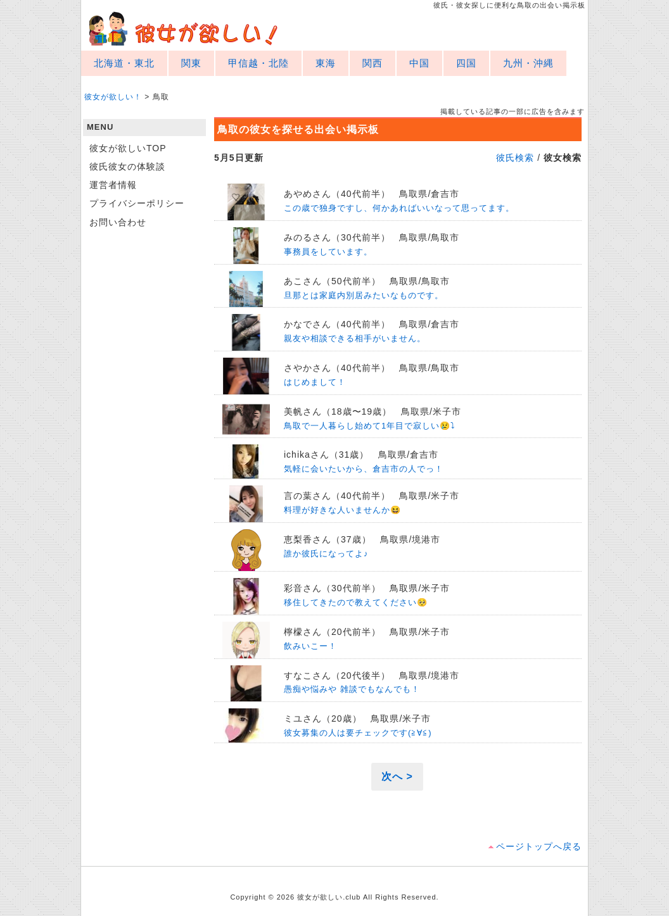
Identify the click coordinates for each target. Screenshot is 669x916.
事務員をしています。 (328, 251)
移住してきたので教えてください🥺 (356, 602)
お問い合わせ (117, 222)
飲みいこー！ (310, 646)
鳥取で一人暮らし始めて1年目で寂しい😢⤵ (370, 425)
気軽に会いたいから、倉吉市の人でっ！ (363, 469)
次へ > (397, 776)
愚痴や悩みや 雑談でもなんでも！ (352, 689)
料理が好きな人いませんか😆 (342, 510)
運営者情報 (113, 185)
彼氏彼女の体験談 (127, 166)
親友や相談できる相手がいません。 (355, 338)
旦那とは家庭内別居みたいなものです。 (363, 295)
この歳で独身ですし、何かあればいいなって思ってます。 (399, 208)
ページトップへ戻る (539, 846)
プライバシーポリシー (136, 203)
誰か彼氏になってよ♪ (326, 553)
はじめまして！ (315, 382)
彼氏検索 (515, 158)
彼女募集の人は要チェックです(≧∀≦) (358, 732)
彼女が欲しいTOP (128, 148)
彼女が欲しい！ (183, 28)
